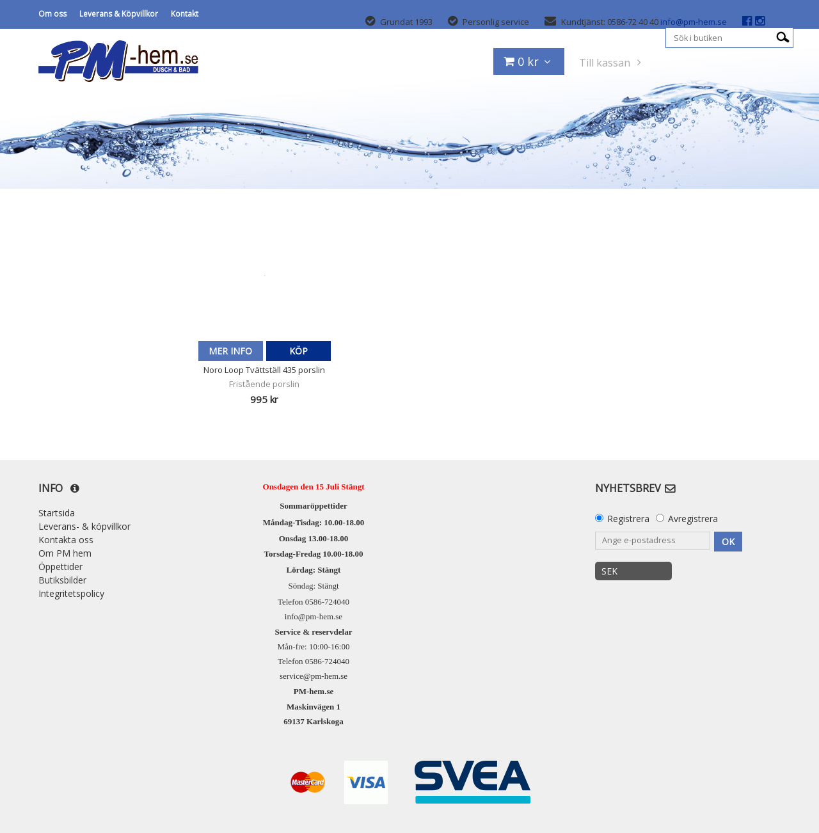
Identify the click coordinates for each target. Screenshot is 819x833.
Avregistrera (693, 518)
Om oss (52, 13)
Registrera (628, 518)
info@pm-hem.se (693, 22)
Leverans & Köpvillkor (118, 13)
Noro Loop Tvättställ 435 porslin (264, 370)
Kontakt (184, 13)
